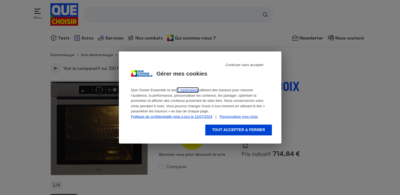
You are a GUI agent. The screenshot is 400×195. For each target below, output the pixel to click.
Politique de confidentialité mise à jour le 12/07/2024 (172, 117)
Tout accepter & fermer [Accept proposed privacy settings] (238, 130)
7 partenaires (187, 90)
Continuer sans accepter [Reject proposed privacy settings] (245, 65)
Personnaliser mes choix (239, 117)
